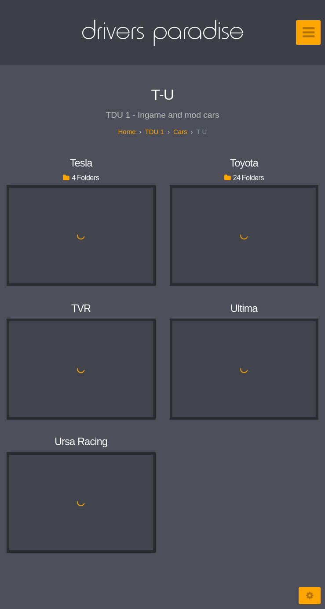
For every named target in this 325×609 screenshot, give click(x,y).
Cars (180, 131)
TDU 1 (154, 131)
